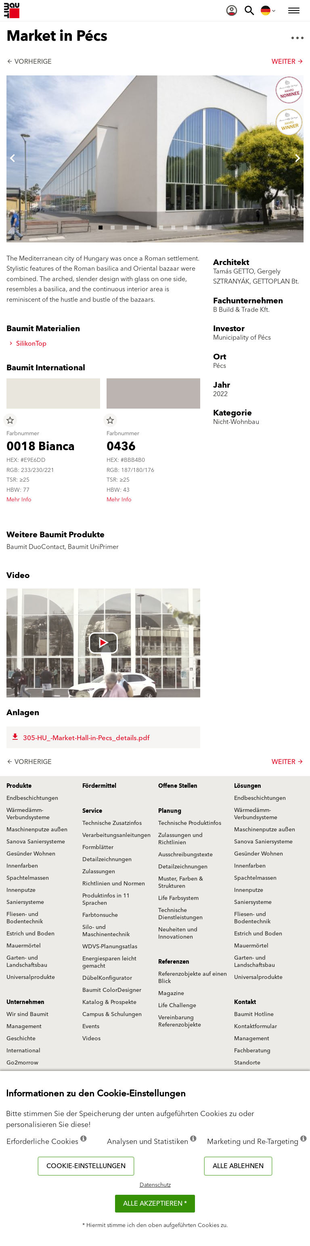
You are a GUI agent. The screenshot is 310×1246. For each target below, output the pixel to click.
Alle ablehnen (238, 1166)
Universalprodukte (30, 977)
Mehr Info (18, 500)
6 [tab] (161, 226)
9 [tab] (197, 226)
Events (90, 1026)
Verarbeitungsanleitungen (116, 835)
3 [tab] (125, 226)
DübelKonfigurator (107, 978)
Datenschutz (155, 1185)
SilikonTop (28, 343)
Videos (91, 1039)
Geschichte (21, 1039)
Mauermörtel (23, 946)
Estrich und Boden (30, 934)
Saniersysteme (25, 902)
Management (24, 1026)
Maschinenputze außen (36, 830)
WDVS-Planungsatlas (109, 947)
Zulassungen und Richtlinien (180, 839)
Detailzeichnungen (107, 859)
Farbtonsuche (100, 915)
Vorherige (29, 61)
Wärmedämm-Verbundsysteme (28, 814)
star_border (10, 420)
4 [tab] (137, 226)
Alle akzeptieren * (155, 1203)
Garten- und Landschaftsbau (26, 961)
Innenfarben (22, 866)
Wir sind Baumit (27, 1014)
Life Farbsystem (178, 898)
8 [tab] (185, 226)
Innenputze (21, 890)
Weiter (288, 61)
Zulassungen (98, 872)
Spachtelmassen (27, 878)
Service (92, 811)
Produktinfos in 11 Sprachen (106, 899)
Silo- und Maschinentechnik (106, 930)
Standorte (247, 1063)
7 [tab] (173, 226)
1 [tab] (100, 226)
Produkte (18, 786)
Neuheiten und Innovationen (177, 933)
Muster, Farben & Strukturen (180, 882)
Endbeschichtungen (32, 798)
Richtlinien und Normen (113, 884)
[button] (12, 158)
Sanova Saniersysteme (35, 842)
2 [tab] (113, 226)
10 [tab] (209, 226)
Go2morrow (22, 1063)
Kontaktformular (255, 1026)
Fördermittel (99, 786)
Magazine (171, 993)
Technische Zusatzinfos (112, 823)
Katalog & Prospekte (109, 1002)
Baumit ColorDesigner (111, 990)
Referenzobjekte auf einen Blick (192, 977)
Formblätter (97, 847)
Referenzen (173, 962)
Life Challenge (177, 1005)
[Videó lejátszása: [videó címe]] (103, 643)
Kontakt (245, 1002)
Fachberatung (252, 1051)
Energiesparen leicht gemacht (109, 962)
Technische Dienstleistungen (180, 914)
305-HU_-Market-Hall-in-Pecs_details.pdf (79, 738)
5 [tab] (149, 226)
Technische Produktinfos (189, 823)
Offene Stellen (177, 786)
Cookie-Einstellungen (86, 1166)
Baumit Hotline (254, 1014)
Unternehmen (25, 1002)
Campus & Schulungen (112, 1014)
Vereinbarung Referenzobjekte (179, 1021)
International (23, 1051)
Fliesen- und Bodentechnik (24, 918)
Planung (169, 811)
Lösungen (247, 786)
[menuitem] (231, 10)
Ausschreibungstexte (185, 855)
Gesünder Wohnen (30, 854)
